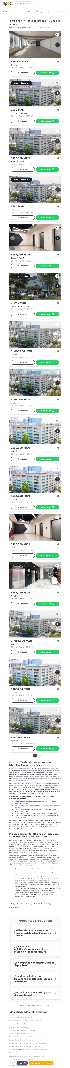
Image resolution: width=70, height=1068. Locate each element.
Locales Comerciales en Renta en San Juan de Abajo (27, 1043)
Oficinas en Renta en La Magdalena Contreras (25, 1021)
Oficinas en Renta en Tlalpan (19, 1024)
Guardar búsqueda (33, 11)
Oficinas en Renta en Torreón (19, 1027)
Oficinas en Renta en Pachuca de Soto (22, 1030)
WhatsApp (47, 73)
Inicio (11, 903)
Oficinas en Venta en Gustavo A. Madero (23, 1037)
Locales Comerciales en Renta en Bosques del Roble (27, 1056)
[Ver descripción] (58, 61)
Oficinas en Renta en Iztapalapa (20, 1017)
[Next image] (57, 44)
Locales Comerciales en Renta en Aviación (23, 1040)
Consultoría (61, 11)
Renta (28, 903)
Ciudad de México (41, 903)
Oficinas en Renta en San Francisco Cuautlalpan (26, 1053)
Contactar (23, 73)
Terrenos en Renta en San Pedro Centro (23, 1059)
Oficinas (20, 903)
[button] (23, 3)
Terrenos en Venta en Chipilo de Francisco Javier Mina (28, 1049)
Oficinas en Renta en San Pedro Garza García (25, 1033)
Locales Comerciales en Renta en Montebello (24, 1046)
